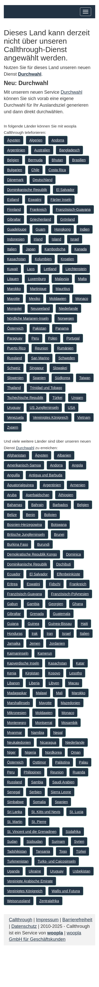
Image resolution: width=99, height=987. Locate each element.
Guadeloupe (16, 229)
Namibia (37, 733)
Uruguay (14, 408)
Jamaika (13, 643)
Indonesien (16, 239)
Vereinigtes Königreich (50, 417)
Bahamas (14, 505)
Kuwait (12, 269)
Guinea (33, 624)
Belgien (13, 160)
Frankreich (38, 209)
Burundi (43, 544)
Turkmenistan (17, 861)
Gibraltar (14, 219)
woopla (55, 932)
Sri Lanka (14, 812)
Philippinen (32, 772)
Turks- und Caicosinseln (57, 861)
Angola (77, 465)
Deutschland (43, 180)
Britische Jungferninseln (26, 534)
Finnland (14, 209)
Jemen (34, 643)
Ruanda (79, 772)
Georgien (55, 604)
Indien (84, 229)
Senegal (13, 792)
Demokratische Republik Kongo (32, 554)
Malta (82, 279)
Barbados (60, 505)
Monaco (81, 299)
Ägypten (13, 140)
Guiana (13, 624)
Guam (40, 229)
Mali (59, 693)
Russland (14, 358)
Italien (11, 249)
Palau (83, 762)
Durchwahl (71, 92)
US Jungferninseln (44, 408)
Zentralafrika (49, 901)
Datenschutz (24, 926)
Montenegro (16, 723)
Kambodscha (55, 249)
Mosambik (69, 723)
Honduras (15, 634)
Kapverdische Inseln (23, 663)
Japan (30, 249)
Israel (74, 239)
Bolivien (50, 515)
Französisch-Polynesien (70, 594)
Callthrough (20, 919)
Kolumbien (43, 259)
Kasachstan (16, 259)
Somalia (39, 802)
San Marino (40, 358)
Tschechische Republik (25, 398)
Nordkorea (53, 752)
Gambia (33, 604)
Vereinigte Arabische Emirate (30, 881)
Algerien (35, 140)
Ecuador (13, 574)
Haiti (84, 624)
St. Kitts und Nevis (45, 812)
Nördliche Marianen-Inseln (27, 318)
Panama (62, 328)
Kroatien (67, 259)
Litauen (13, 279)
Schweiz (13, 368)
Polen (52, 338)
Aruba (11, 495)
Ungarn (77, 398)
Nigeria (30, 752)
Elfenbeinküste (68, 574)
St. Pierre (38, 822)
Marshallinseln (18, 703)
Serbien (35, 792)
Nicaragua (48, 742)
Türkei (57, 398)
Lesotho (75, 673)
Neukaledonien (19, 742)
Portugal (72, 338)
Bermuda (35, 160)
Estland (13, 200)
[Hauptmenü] (85, 11)
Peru (35, 338)
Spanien (39, 378)
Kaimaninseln (17, 653)
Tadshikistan (17, 851)
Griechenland (40, 219)
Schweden (66, 358)
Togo (63, 851)
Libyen (54, 683)
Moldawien (57, 299)
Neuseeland (40, 308)
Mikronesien (16, 713)
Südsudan (35, 841)
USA (71, 408)
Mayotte (13, 299)
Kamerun (45, 653)
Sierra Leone (61, 792)
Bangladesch (69, 150)
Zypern (12, 427)
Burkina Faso (17, 544)
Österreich (15, 328)
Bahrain (37, 505)
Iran (50, 634)
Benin (30, 515)
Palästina (62, 762)
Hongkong (62, 229)
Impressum (47, 919)
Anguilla (13, 475)
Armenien (77, 485)
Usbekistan (81, 871)
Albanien (64, 455)
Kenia (11, 673)
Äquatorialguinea (20, 485)
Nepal (58, 733)
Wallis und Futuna (66, 891)
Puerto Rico (16, 348)
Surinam (58, 841)
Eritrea (12, 584)
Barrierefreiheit (77, 919)
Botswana (59, 525)
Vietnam (83, 417)
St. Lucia (76, 812)
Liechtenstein (76, 269)
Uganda (13, 871)
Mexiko (34, 299)
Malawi (41, 693)
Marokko (14, 289)
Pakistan (39, 328)
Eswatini (34, 200)
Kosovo (54, 673)
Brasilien (79, 160)
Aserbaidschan (37, 495)
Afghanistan (16, 455)
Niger (11, 752)
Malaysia (62, 279)
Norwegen (66, 318)
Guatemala (61, 614)
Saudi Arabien (63, 782)
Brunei (59, 534)
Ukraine (35, 871)
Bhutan (57, 160)
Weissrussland (18, 901)
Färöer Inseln (61, 200)
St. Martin (14, 822)
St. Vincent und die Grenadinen (31, 832)
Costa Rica (57, 170)
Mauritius (63, 289)
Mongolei (14, 308)
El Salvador (65, 190)
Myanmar (14, 733)
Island (56, 239)
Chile (35, 170)
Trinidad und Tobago (46, 388)
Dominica (73, 554)
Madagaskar (17, 693)
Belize (12, 515)
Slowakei (60, 368)
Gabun (12, 604)
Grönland (67, 219)
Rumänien (65, 348)
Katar (80, 663)
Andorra (58, 140)
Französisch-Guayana (73, 209)
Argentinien (16, 150)
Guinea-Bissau (60, 624)
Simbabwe (15, 802)
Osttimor (39, 762)
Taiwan (84, 378)
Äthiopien (65, 495)
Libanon (13, 683)
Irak (35, 634)
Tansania (43, 851)
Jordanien (57, 643)
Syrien (79, 841)
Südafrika (72, 832)
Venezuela (15, 417)
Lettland (50, 269)
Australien (42, 150)
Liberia (34, 683)
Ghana (77, 604)
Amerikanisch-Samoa (24, 465)
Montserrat (43, 723)
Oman (75, 752)
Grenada (37, 614)
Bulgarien (14, 170)
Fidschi (54, 584)
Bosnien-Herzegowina (24, 525)
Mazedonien (70, 703)
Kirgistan (32, 673)
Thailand (14, 388)
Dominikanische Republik (27, 190)
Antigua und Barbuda (45, 475)
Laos (31, 269)
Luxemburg (37, 279)
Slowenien (15, 378)
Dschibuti (63, 564)
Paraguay (14, 338)
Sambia (37, 782)
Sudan (12, 841)
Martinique (38, 289)
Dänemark (15, 180)
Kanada (80, 249)
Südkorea (62, 378)
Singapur (36, 368)
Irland (38, 239)
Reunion (41, 348)
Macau (73, 683)
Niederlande (68, 308)
